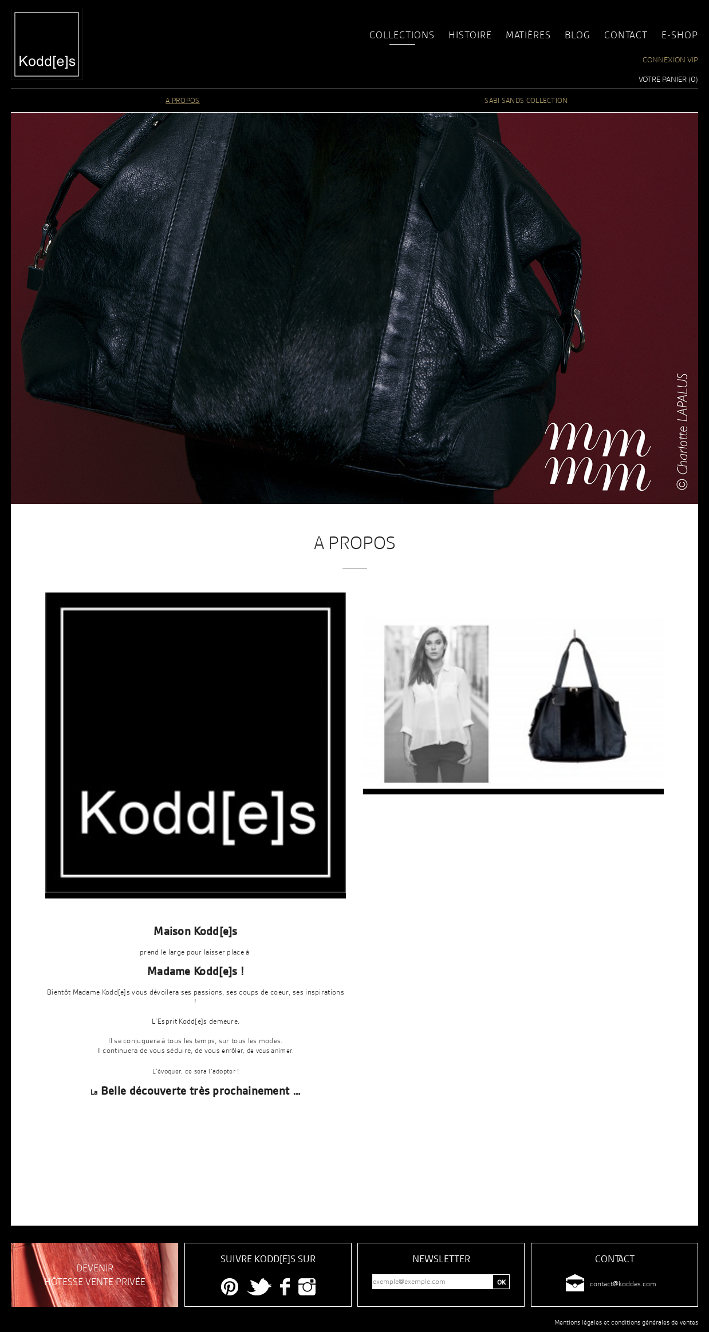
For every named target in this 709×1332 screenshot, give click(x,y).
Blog (577, 35)
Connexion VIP (670, 59)
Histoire (470, 35)
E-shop (679, 35)
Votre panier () (668, 79)
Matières (528, 35)
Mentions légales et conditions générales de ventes (626, 1322)
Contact (626, 35)
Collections (402, 35)
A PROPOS (182, 100)
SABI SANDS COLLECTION (526, 100)
